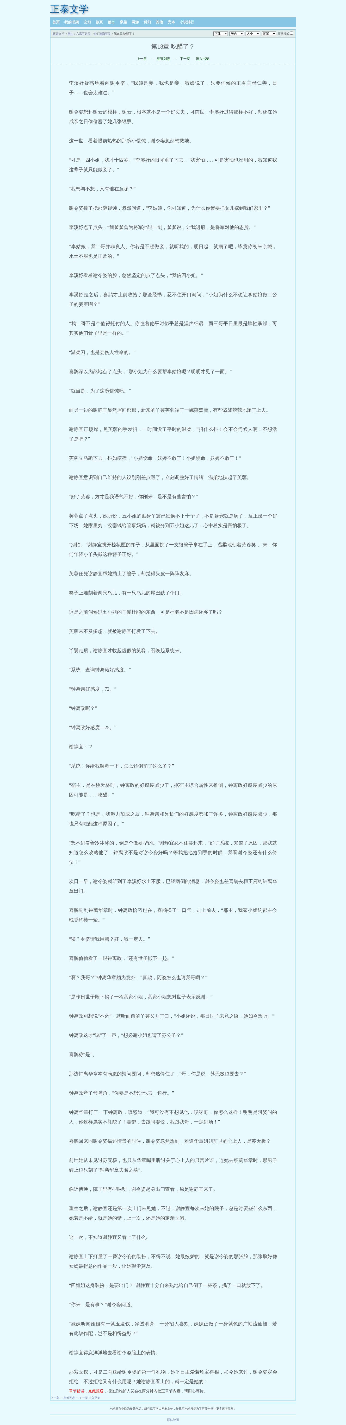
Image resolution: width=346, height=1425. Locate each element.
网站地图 (173, 1419)
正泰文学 (69, 9)
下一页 (185, 59)
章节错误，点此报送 (86, 1391)
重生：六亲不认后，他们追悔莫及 (89, 33)
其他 (159, 22)
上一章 (142, 59)
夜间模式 (283, 33)
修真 (99, 22)
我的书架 (71, 22)
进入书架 (202, 59)
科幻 (147, 22)
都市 (111, 22)
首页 (56, 22)
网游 (135, 22)
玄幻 (87, 22)
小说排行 (187, 22)
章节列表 (163, 59)
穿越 (123, 22)
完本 (171, 22)
